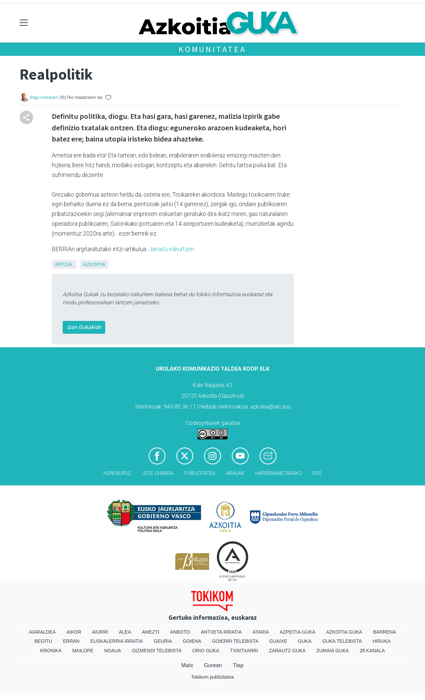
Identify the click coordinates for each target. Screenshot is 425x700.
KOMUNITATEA (212, 49)
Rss (317, 473)
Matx (187, 665)
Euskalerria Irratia (116, 641)
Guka (305, 641)
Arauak (235, 473)
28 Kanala (372, 650)
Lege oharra (158, 473)
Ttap (238, 665)
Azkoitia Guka (344, 632)
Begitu (43, 641)
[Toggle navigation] (24, 23)
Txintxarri (244, 650)
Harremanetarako (278, 473)
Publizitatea (199, 473)
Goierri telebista (235, 641)
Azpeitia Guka (297, 632)
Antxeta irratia (221, 632)
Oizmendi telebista (157, 650)
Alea (125, 632)
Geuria (163, 641)
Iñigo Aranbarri (44, 97)
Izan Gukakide (84, 327)
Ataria (260, 632)
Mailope (82, 650)
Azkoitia (94, 264)
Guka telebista (342, 641)
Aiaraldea (42, 632)
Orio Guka (205, 650)
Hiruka (381, 641)
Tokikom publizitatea (212, 677)
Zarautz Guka (287, 650)
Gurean (213, 665)
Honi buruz (117, 473)
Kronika (51, 650)
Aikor (73, 632)
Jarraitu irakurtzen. (172, 249)
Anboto (180, 632)
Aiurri (100, 632)
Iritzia (63, 264)
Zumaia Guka (332, 650)
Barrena (384, 632)
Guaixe (278, 641)
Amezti (150, 632)
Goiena (192, 641)
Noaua (112, 650)
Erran (71, 641)
